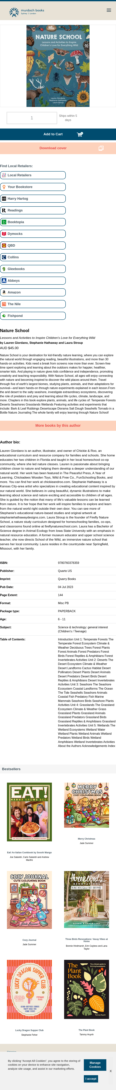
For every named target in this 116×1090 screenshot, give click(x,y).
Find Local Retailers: (16, 166)
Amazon (14, 292)
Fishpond (15, 316)
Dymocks (15, 234)
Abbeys (14, 280)
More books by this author (58, 425)
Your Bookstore (20, 187)
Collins (13, 257)
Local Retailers (19, 175)
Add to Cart (52, 134)
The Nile (14, 304)
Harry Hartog (18, 198)
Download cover (52, 148)
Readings (15, 210)
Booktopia (16, 222)
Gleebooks (16, 269)
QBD (11, 245)
